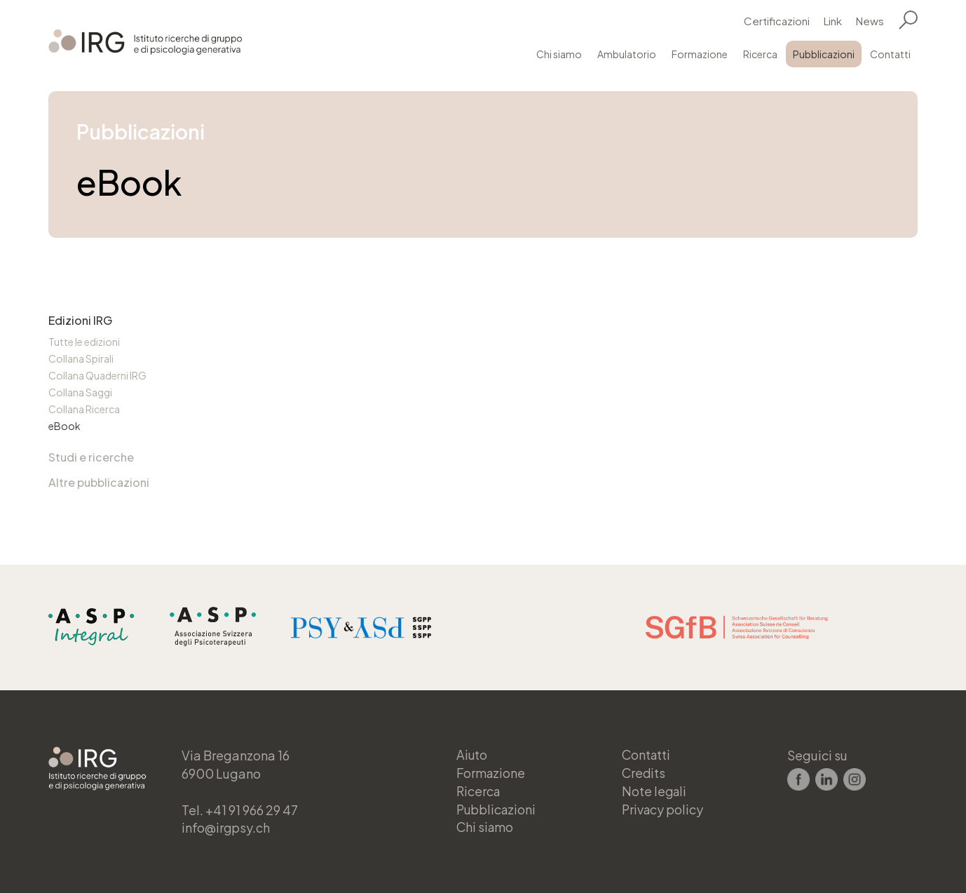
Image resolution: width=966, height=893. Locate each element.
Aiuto (472, 754)
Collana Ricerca (84, 409)
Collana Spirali (81, 358)
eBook (64, 425)
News (870, 20)
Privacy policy (663, 809)
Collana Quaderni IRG (97, 375)
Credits (644, 773)
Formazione (700, 54)
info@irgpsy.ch (226, 827)
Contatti (890, 54)
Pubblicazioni (824, 54)
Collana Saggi (80, 392)
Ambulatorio (626, 54)
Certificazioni (777, 20)
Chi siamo (559, 54)
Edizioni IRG (80, 320)
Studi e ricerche (91, 457)
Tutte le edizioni (84, 341)
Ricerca (760, 54)
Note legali (655, 791)
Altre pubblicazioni (98, 482)
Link (833, 20)
